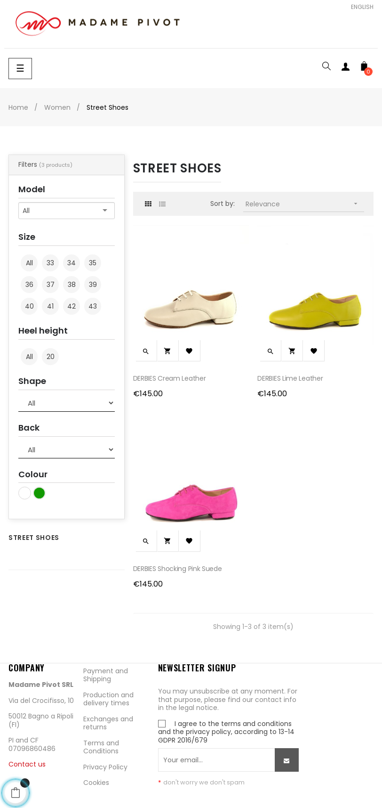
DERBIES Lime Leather (290, 378)
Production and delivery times (108, 699)
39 (93, 284)
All (29, 263)
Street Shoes (33, 537)
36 (29, 284)
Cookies (96, 782)
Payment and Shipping (105, 675)
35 (92, 263)
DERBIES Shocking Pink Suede (177, 568)
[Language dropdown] (359, 7)
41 (50, 306)
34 (71, 263)
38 (72, 284)
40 (29, 306)
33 (50, 263)
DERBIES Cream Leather (169, 378)
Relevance (305, 204)
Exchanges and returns (108, 723)
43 (92, 306)
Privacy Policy (105, 767)
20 (51, 356)
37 (51, 284)
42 (71, 306)
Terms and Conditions (101, 747)
